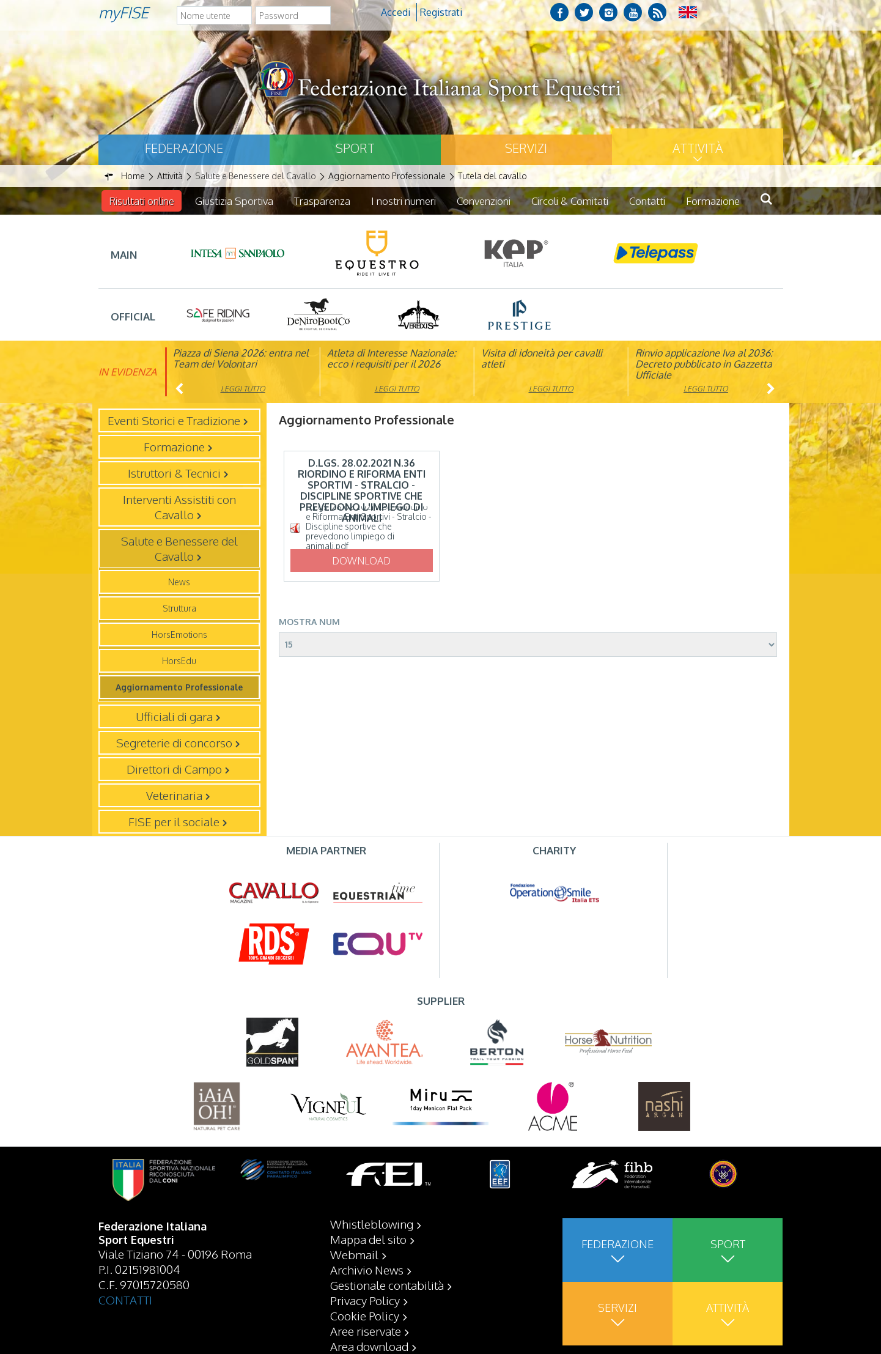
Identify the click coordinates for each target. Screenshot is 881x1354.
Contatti (647, 200)
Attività (698, 148)
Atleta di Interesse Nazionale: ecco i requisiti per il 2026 (391, 358)
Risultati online (141, 200)
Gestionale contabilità (387, 1285)
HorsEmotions (179, 634)
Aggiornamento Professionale (179, 687)
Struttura (179, 608)
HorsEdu (179, 661)
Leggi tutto (243, 388)
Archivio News (367, 1269)
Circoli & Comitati (569, 200)
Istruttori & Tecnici (174, 472)
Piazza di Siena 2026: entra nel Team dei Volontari (240, 358)
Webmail (354, 1254)
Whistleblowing (371, 1223)
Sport (355, 148)
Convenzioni (484, 200)
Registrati (441, 12)
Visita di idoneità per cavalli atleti (541, 358)
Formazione (713, 200)
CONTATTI (125, 1299)
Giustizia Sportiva (234, 200)
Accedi (395, 12)
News (179, 582)
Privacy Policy (365, 1300)
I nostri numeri (403, 200)
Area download (369, 1346)
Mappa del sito (368, 1239)
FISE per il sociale (173, 821)
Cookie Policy (364, 1315)
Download (361, 561)
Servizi (526, 148)
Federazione (184, 148)
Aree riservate (365, 1330)
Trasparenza (322, 200)
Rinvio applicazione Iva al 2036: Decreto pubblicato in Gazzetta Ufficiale (704, 364)
